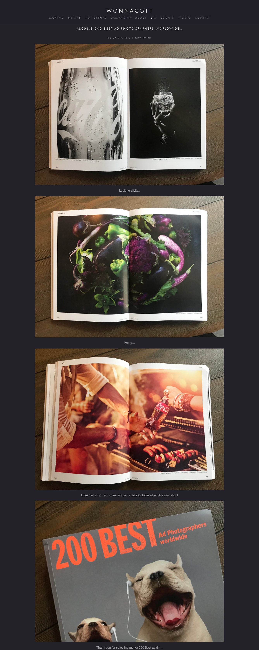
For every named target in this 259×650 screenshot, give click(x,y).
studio (184, 17)
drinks (74, 17)
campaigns (121, 17)
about (140, 17)
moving (56, 17)
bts (153, 17)
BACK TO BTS (143, 38)
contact (203, 17)
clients (167, 17)
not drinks (95, 17)
